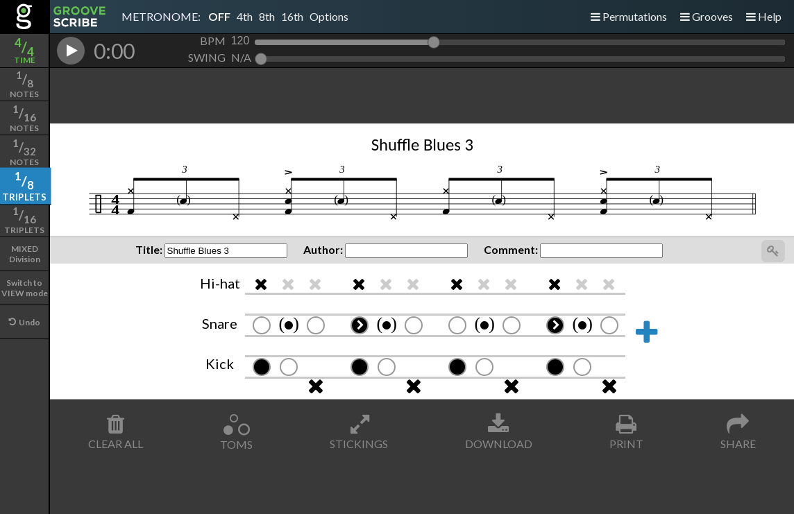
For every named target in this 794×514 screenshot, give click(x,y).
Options (329, 16)
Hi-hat (220, 283)
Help (764, 16)
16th (292, 16)
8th (267, 16)
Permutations (629, 16)
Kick (219, 363)
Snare (219, 323)
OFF (219, 16)
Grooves (706, 16)
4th (245, 16)
